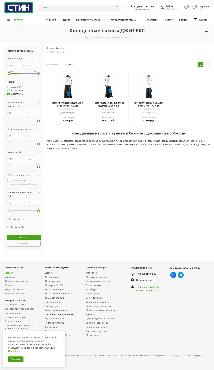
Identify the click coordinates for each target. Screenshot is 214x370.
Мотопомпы (92, 335)
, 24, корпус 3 (151, 290)
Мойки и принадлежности (100, 310)
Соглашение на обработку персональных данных (18, 327)
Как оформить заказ (15, 304)
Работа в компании (15, 293)
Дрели (48, 272)
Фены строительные (56, 310)
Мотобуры (91, 289)
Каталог (8, 272)
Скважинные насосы (97, 322)
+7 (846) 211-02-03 (144, 6)
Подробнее (14, 351)
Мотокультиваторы (96, 276)
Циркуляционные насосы (100, 318)
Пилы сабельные (54, 289)
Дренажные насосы (96, 331)
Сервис (8, 285)
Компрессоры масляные (99, 306)
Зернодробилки (94, 297)
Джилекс (61, 52)
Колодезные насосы (97, 326)
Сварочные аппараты (97, 301)
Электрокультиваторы (98, 281)
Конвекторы (52, 326)
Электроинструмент (58, 267)
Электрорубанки (54, 306)
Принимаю (16, 359)
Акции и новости (13, 289)
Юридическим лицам (16, 281)
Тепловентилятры (55, 322)
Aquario (50, 52)
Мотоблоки (92, 272)
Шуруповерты (52, 276)
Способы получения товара (19, 308)
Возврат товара (12, 321)
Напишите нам (144, 280)
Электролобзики (54, 301)
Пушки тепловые (54, 318)
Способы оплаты (13, 312)
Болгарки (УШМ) (54, 285)
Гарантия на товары (15, 317)
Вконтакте (173, 275)
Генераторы (92, 293)
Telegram (181, 275)
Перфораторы (52, 281)
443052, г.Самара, (146, 286)
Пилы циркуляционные (58, 293)
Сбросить (23, 243)
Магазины (10, 276)
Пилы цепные (93, 285)
